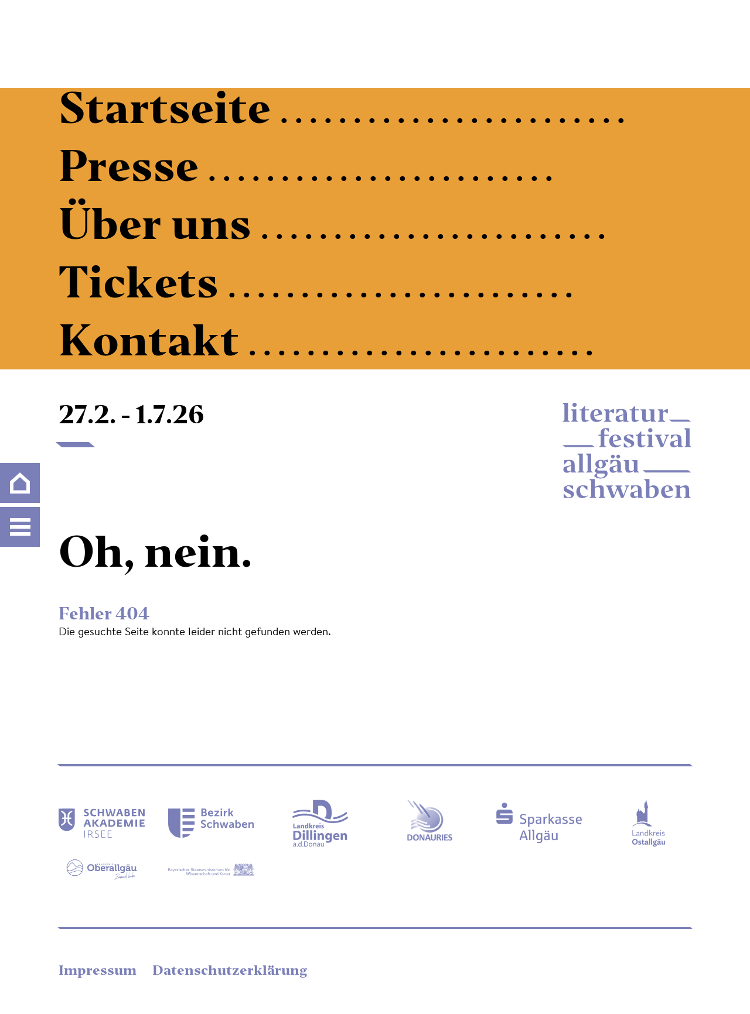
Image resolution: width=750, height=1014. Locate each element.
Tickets (143, 286)
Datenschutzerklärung (229, 971)
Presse (133, 170)
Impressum (99, 971)
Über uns (160, 228)
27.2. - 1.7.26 (131, 417)
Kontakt (153, 344)
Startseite (169, 112)
